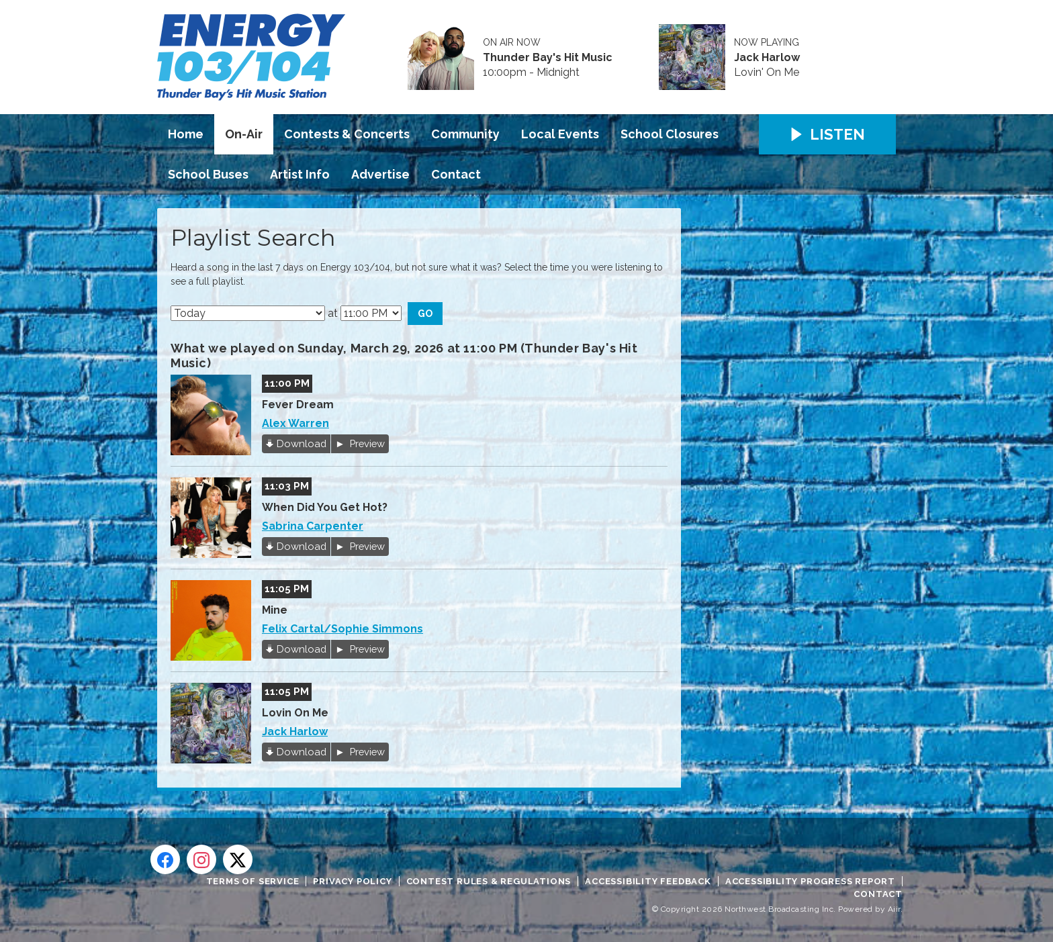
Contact (456, 174)
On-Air (244, 134)
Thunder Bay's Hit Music (547, 58)
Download (301, 443)
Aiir (894, 909)
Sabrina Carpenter (312, 526)
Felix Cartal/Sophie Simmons (342, 628)
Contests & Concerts (347, 134)
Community (465, 134)
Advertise (380, 174)
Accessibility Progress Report (810, 881)
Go (425, 313)
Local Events (560, 134)
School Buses (208, 174)
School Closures (670, 134)
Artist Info (300, 174)
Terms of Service (253, 881)
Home (185, 134)
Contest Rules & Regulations (488, 881)
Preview (366, 443)
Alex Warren (295, 423)
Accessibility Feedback (648, 881)
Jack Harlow (767, 58)
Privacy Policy (352, 881)
